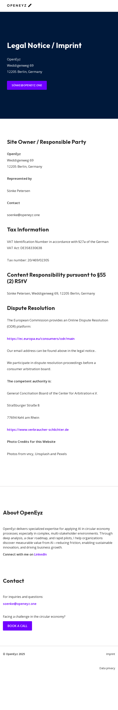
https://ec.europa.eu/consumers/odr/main (41, 338)
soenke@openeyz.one (19, 604)
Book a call (17, 626)
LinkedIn (40, 554)
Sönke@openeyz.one (27, 85)
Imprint (110, 654)
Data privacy (107, 668)
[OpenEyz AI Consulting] (19, 5)
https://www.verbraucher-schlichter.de (38, 429)
